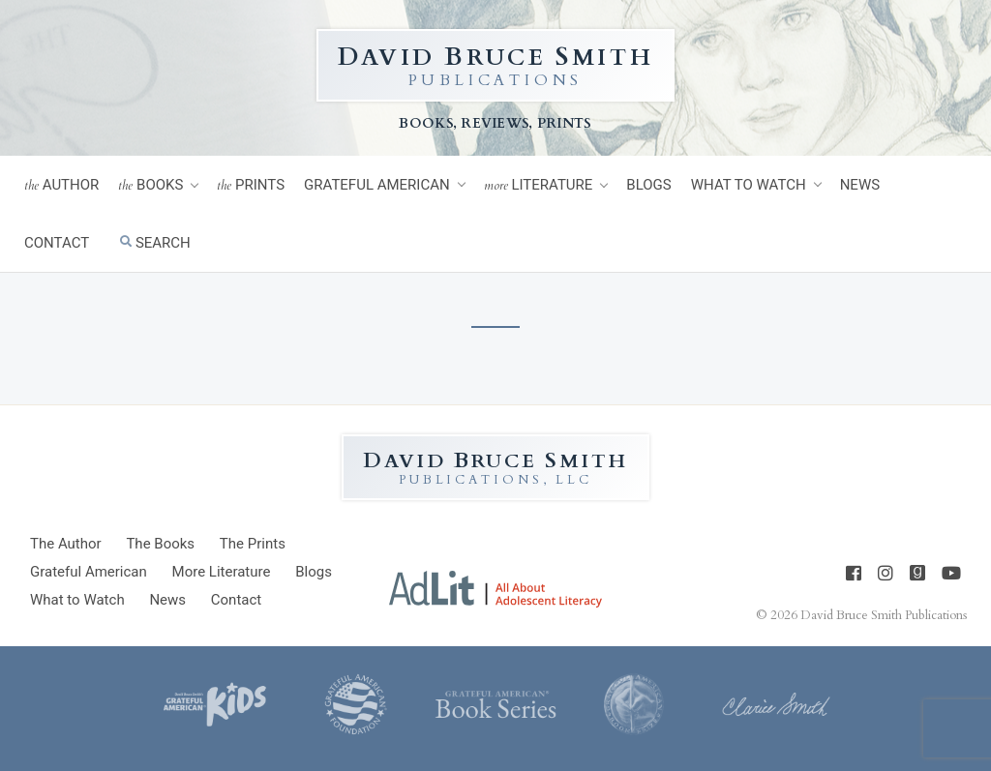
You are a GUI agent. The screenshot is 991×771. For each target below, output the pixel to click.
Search (155, 243)
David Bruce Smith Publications (883, 615)
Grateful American (377, 184)
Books (150, 185)
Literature (538, 185)
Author (61, 185)
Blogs (648, 184)
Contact (56, 243)
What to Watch (748, 184)
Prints (251, 185)
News (860, 184)
